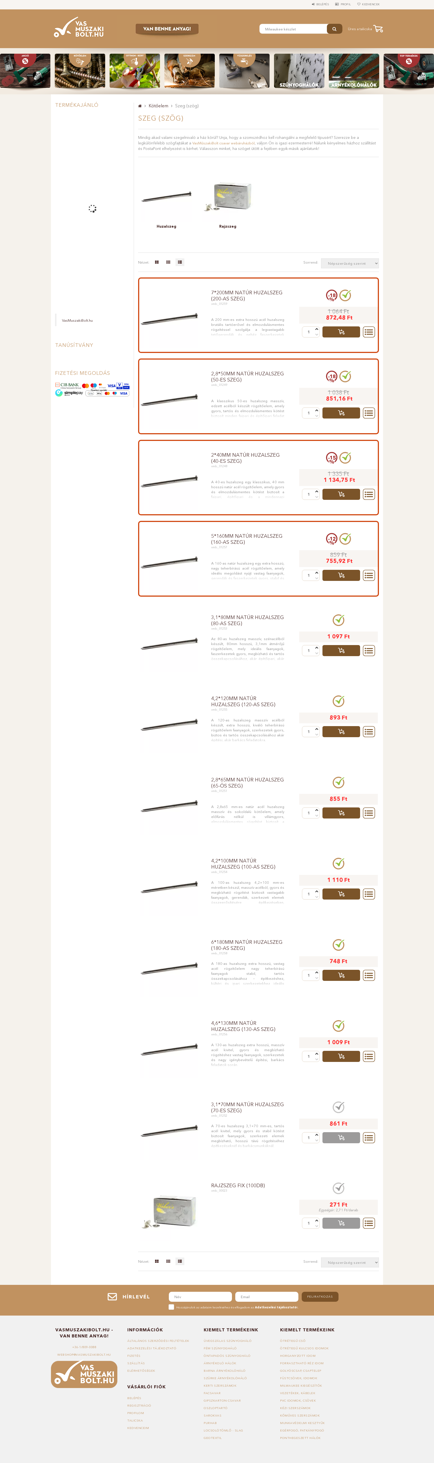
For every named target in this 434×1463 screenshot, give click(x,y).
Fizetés (134, 1356)
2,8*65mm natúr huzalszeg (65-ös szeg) (247, 783)
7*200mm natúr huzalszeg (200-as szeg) (247, 296)
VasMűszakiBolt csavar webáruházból (223, 143)
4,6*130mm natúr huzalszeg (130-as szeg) (243, 1026)
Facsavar (212, 1393)
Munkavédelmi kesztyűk (302, 1423)
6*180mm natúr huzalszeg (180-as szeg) (247, 945)
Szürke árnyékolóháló (225, 1378)
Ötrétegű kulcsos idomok (304, 1348)
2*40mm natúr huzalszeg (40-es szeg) (245, 458)
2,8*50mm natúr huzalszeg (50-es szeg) (247, 377)
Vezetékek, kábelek (297, 1393)
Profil (343, 4)
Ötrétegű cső (293, 1341)
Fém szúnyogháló (220, 1348)
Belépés (317, 4)
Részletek (369, 331)
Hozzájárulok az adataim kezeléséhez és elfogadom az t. (237, 1307)
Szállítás (136, 1363)
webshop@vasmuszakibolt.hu (84, 1355)
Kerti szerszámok (220, 1385)
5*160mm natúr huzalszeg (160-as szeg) (247, 539)
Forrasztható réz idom (302, 1363)
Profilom (135, 1413)
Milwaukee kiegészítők (301, 1385)
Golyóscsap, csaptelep (300, 1371)
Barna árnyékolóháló (225, 1371)
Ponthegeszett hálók (300, 1438)
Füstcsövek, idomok (298, 1378)
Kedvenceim (138, 1428)
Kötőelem (158, 105)
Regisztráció (139, 1405)
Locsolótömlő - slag (223, 1430)
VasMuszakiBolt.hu (77, 320)
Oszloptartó (216, 1408)
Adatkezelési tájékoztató (151, 1348)
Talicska (135, 1420)
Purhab (210, 1423)
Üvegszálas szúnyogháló (228, 1341)
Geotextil (213, 1438)
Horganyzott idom (298, 1356)
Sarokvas (212, 1415)
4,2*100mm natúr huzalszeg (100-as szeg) (243, 864)
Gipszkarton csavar (222, 1400)
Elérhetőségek (141, 1371)
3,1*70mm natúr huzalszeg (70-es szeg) (247, 1107)
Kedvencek (370, 4)
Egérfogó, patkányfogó (302, 1430)
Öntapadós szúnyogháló (227, 1356)
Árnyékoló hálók (220, 1363)
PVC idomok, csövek (298, 1400)
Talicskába (341, 331)
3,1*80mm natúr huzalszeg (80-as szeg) (247, 620)
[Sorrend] (350, 263)
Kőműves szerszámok (300, 1415)
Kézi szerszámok (295, 1408)
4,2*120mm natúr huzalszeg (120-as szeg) (243, 701)
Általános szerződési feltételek (158, 1341)
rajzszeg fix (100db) (238, 1186)
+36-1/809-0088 (84, 1347)
